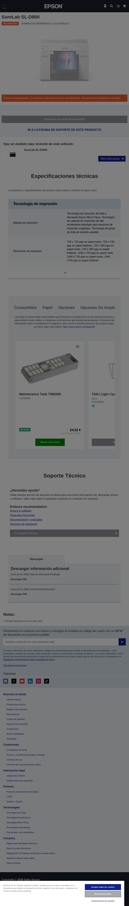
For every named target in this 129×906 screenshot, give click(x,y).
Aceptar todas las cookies (103, 887)
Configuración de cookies (103, 901)
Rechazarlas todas (103, 894)
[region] (62, 893)
